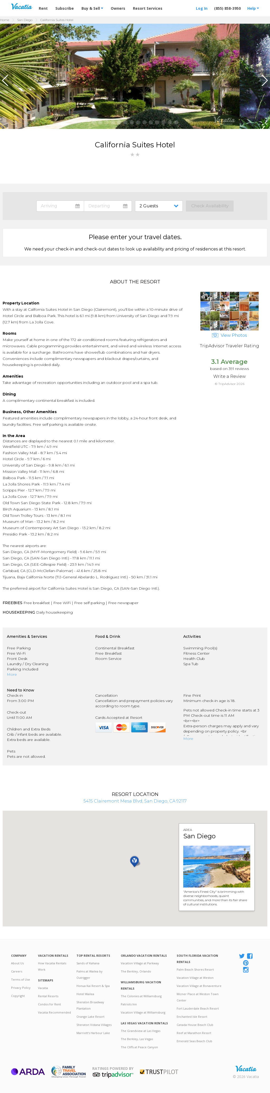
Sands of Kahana (87, 963)
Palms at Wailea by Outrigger (89, 974)
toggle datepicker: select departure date (108, 206)
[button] (6, 81)
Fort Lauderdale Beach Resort (198, 1008)
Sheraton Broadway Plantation (90, 1005)
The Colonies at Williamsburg (141, 996)
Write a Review (229, 376)
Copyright (18, 996)
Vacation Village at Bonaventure (199, 986)
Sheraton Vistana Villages (94, 1025)
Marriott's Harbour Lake (93, 1033)
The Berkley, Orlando (136, 971)
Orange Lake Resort (90, 1017)
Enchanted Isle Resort (192, 1017)
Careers (16, 971)
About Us (17, 963)
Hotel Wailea (85, 994)
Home (4, 20)
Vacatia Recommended (54, 1012)
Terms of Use (20, 979)
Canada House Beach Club (195, 1025)
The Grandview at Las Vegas (140, 1031)
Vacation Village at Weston (195, 978)
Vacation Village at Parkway (140, 963)
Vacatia (43, 988)
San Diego (24, 20)
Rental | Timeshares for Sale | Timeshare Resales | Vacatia (246, 1068)
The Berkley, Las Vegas (137, 1039)
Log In (202, 8)
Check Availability (210, 205)
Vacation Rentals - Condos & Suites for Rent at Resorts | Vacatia (21, 6)
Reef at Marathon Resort (194, 1033)
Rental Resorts (48, 996)
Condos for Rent (49, 1004)
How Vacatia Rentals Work (52, 966)
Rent (43, 8)
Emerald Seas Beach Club (194, 1041)
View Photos (229, 335)
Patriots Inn (129, 1004)
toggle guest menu (159, 206)
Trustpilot (159, 1072)
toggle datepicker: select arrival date (60, 206)
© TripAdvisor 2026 (229, 384)
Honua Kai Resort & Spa (93, 986)
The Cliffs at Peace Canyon (139, 1047)
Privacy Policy (21, 988)
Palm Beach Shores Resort (195, 969)
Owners (118, 8)
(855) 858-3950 (227, 8)
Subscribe (64, 8)
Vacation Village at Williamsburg (143, 1012)
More (12, 674)
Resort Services (147, 8)
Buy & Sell (92, 8)
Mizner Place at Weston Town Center (198, 997)
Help (253, 8)
